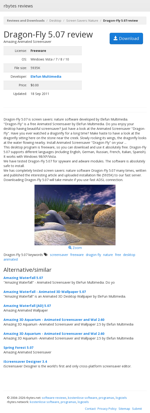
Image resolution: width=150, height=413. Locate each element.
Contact (90, 408)
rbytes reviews (18, 6)
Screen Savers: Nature (82, 20)
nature (108, 254)
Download (126, 38)
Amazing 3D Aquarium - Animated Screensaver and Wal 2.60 (53, 319)
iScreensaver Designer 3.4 (25, 361)
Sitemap (124, 408)
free (118, 254)
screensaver (59, 254)
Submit (137, 408)
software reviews (54, 398)
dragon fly (93, 254)
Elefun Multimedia (46, 76)
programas (106, 398)
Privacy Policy (107, 408)
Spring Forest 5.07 (18, 347)
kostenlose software (82, 398)
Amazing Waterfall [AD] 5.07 (27, 305)
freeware (77, 254)
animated (10, 259)
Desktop (55, 20)
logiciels (121, 398)
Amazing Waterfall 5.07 (23, 277)
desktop (129, 254)
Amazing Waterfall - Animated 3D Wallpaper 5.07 (44, 291)
